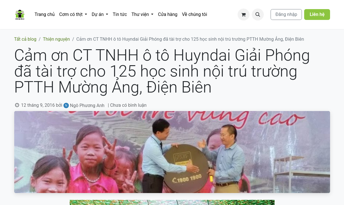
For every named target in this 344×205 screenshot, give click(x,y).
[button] (258, 14)
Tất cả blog (25, 39)
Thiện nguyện (56, 39)
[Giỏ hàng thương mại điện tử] (244, 14)
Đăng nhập (286, 14)
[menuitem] (44, 14)
